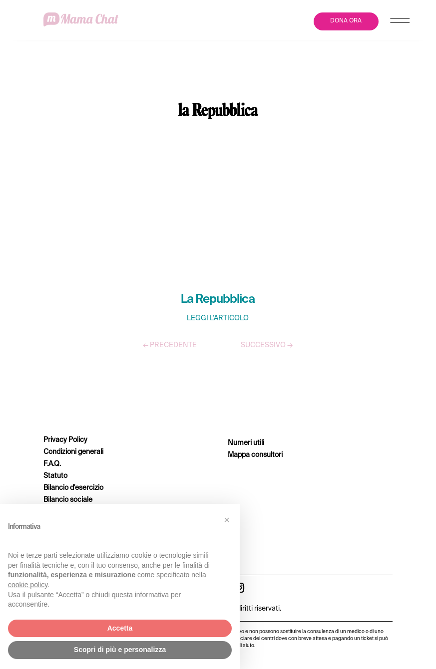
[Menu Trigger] (400, 22)
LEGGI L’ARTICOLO (218, 318)
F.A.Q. (52, 463)
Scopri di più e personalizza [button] (120, 650)
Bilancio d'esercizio (73, 487)
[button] (227, 520)
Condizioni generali (73, 451)
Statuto (55, 475)
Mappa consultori (255, 454)
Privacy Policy (65, 440)
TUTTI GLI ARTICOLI (218, 374)
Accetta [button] (120, 628)
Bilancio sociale (67, 499)
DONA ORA (346, 21)
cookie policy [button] (27, 585)
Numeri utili (246, 443)
